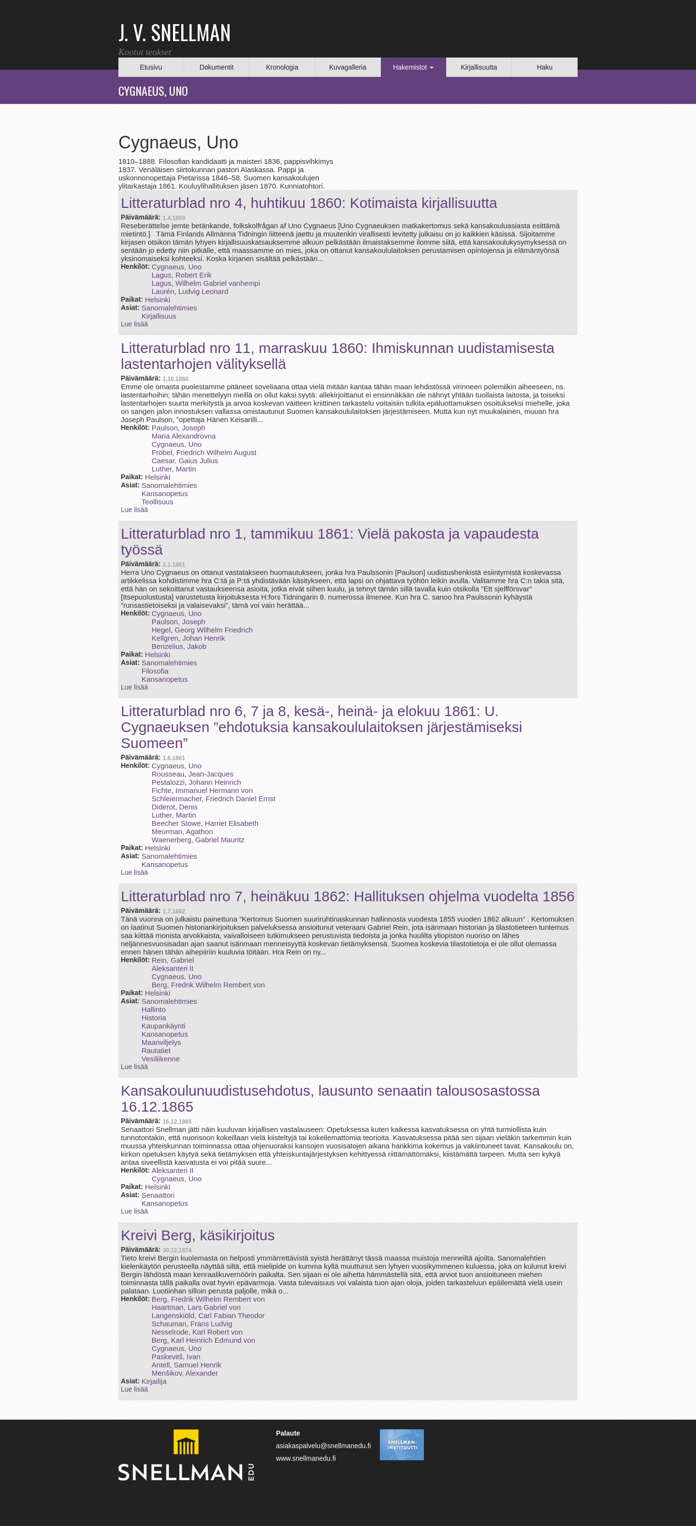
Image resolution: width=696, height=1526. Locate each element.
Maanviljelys (161, 1042)
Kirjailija (154, 1381)
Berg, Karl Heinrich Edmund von (203, 1340)
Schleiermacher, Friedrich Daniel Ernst (214, 798)
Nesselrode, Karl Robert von (197, 1332)
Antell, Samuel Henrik (186, 1365)
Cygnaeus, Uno (177, 267)
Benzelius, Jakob (179, 646)
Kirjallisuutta (479, 67)
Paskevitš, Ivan (176, 1356)
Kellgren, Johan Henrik (188, 638)
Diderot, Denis (175, 807)
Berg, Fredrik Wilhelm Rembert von (208, 985)
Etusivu (151, 67)
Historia (154, 1017)
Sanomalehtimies (169, 308)
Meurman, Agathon (182, 831)
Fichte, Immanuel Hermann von (202, 790)
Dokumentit (217, 67)
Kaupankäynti (164, 1026)
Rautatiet (156, 1050)
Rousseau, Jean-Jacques (192, 774)
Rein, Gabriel (173, 960)
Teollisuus (158, 502)
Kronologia (282, 67)
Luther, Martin (174, 469)
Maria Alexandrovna (184, 436)
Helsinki (158, 299)
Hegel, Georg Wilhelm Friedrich (202, 630)
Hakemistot (413, 67)
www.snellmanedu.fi (306, 1458)
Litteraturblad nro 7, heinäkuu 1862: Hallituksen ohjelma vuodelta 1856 (348, 896)
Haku (545, 67)
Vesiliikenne (161, 1059)
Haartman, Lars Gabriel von (196, 1307)
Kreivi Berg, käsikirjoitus (198, 1235)
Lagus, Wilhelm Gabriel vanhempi (206, 283)
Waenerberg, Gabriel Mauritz (198, 840)
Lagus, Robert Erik (182, 275)
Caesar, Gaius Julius (185, 460)
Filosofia (155, 671)
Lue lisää (134, 324)
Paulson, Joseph (178, 428)
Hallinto (154, 1009)
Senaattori (158, 1195)
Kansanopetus (165, 493)
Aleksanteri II (173, 968)
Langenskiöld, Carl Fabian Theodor (208, 1315)
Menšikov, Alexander (185, 1373)
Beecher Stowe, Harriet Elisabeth (205, 823)
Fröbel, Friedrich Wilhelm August (204, 452)
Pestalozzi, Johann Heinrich (196, 782)
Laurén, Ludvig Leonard (190, 291)
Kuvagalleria (347, 67)
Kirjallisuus (159, 316)
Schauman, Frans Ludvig (192, 1324)
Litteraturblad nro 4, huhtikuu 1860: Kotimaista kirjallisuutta (309, 203)
